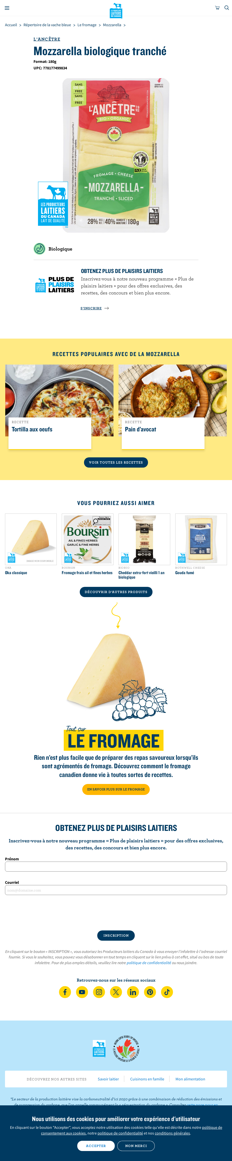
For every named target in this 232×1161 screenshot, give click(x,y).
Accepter (96, 1146)
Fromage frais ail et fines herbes (87, 572)
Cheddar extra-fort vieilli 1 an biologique (141, 574)
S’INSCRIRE (94, 308)
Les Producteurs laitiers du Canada (116, 10)
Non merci (136, 1146)
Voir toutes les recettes (116, 462)
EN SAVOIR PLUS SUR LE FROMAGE (116, 789)
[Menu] (7, 8)
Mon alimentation (190, 1078)
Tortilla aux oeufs (32, 429)
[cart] (217, 8)
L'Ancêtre (47, 39)
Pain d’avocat (140, 429)
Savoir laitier (108, 1078)
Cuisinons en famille (147, 1078)
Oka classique (16, 572)
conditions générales (172, 1133)
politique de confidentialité (149, 962)
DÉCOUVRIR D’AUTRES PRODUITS (116, 592)
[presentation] (116, 912)
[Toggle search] (227, 8)
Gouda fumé (184, 572)
